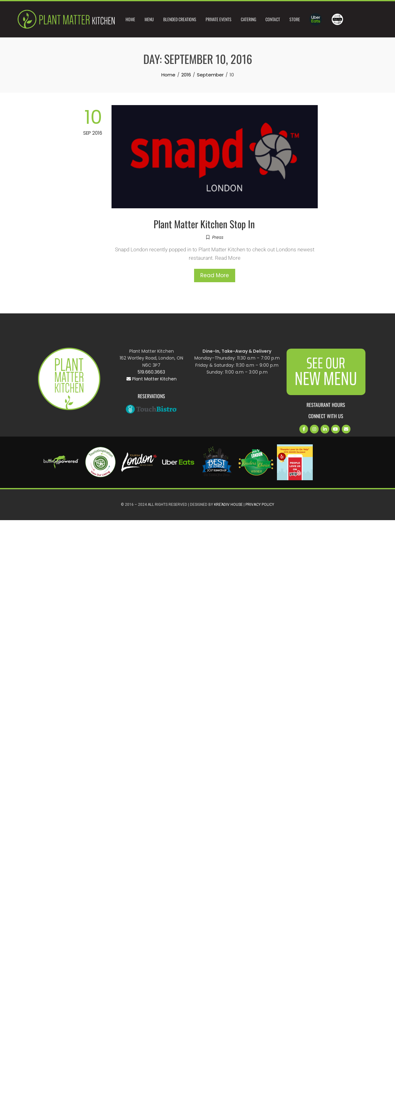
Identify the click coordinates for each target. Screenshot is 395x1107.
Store (294, 19)
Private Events (218, 19)
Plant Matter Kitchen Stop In (204, 223)
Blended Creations (179, 19)
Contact (272, 19)
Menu (149, 19)
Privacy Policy (259, 504)
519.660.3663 (151, 372)
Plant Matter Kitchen (151, 379)
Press (217, 237)
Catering (248, 19)
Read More (214, 275)
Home (130, 19)
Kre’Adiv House (228, 504)
